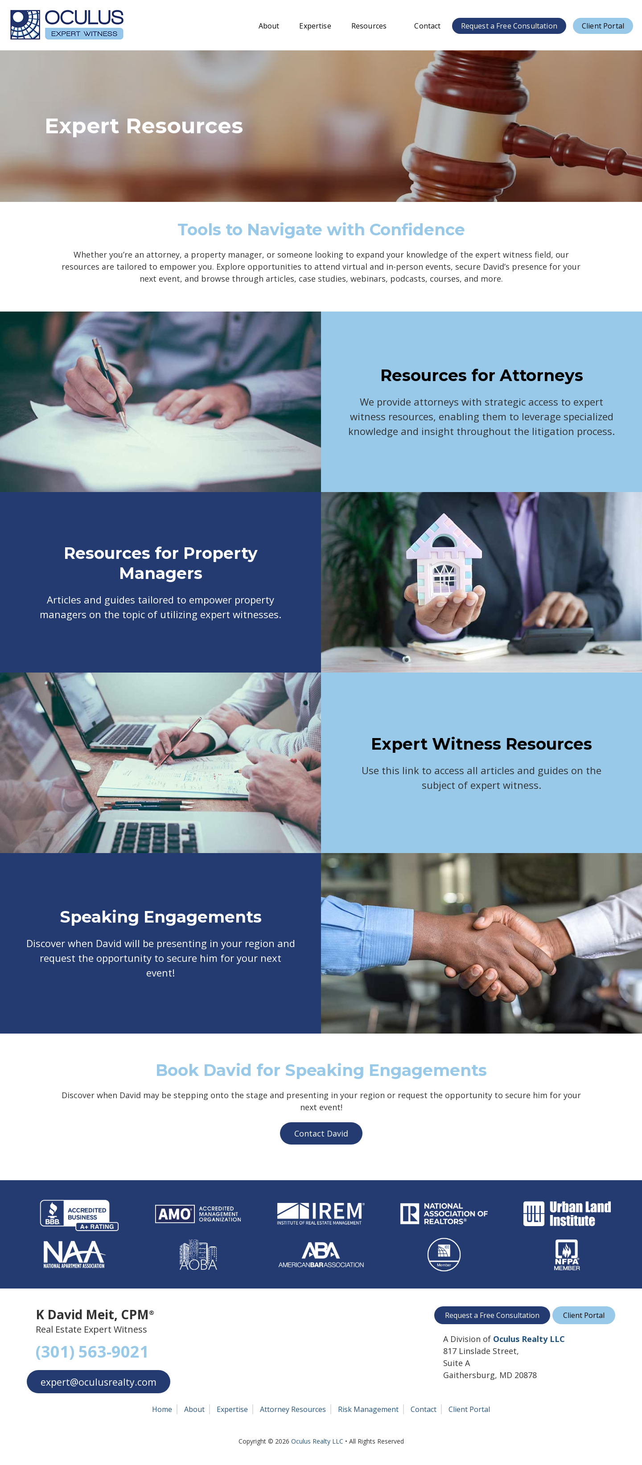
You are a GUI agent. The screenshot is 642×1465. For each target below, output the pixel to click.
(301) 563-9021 (92, 1351)
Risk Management (368, 1409)
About (269, 26)
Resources (373, 26)
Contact (427, 26)
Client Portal (603, 26)
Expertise (315, 26)
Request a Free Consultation (509, 26)
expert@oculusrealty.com (99, 1382)
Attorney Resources (293, 1409)
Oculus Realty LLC (317, 1441)
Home (162, 1409)
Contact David (321, 1133)
